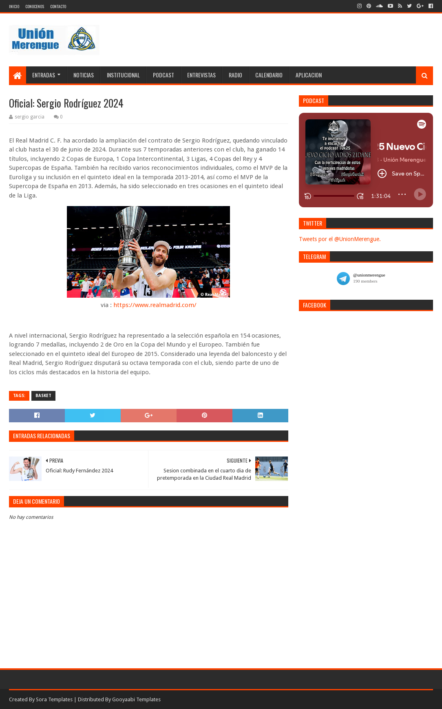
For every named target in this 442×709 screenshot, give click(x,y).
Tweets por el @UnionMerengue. (340, 239)
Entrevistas (201, 74)
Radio (235, 74)
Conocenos (34, 6)
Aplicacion (309, 74)
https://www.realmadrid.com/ (155, 305)
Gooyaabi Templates (136, 699)
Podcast (163, 74)
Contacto (58, 6)
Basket (43, 395)
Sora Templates (54, 699)
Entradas (43, 74)
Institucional (123, 74)
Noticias (83, 74)
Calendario (269, 74)
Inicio (14, 6)
